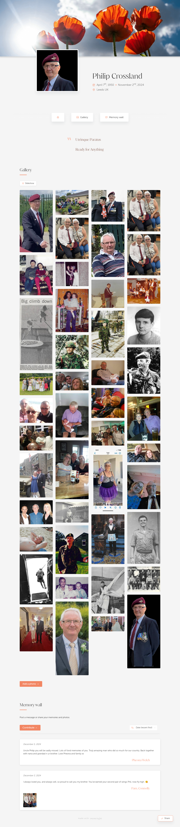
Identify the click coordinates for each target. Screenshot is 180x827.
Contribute (28, 727)
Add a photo (29, 684)
